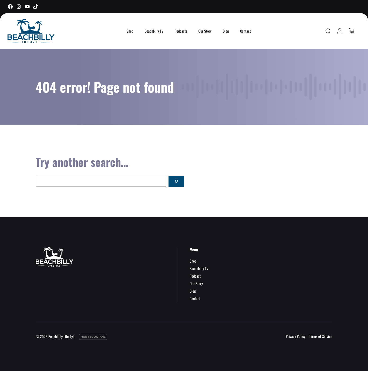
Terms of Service (320, 336)
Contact (245, 31)
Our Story (204, 31)
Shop (129, 31)
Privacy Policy (295, 336)
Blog (226, 31)
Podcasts (181, 31)
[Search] (176, 181)
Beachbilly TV (154, 31)
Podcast (195, 276)
